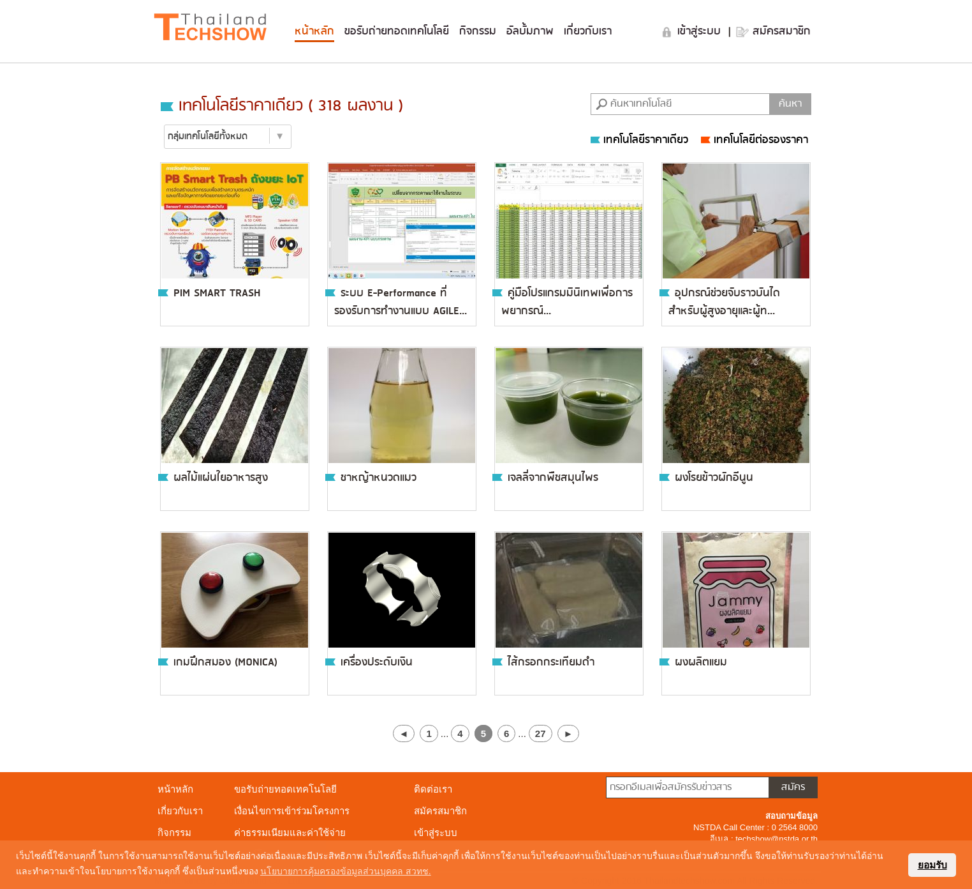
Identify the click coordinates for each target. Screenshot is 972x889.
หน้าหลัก (314, 31)
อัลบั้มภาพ (530, 31)
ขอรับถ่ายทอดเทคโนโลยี (396, 31)
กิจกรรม (477, 31)
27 (540, 733)
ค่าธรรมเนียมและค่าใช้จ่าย (290, 832)
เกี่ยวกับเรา (588, 31)
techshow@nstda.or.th (776, 839)
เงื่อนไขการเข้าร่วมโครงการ (292, 810)
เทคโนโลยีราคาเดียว (639, 140)
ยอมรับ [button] (932, 865)
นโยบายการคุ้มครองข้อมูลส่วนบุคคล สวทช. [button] (345, 871)
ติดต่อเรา (433, 789)
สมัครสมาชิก (782, 31)
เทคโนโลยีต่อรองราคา (754, 140)
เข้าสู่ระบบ (701, 31)
